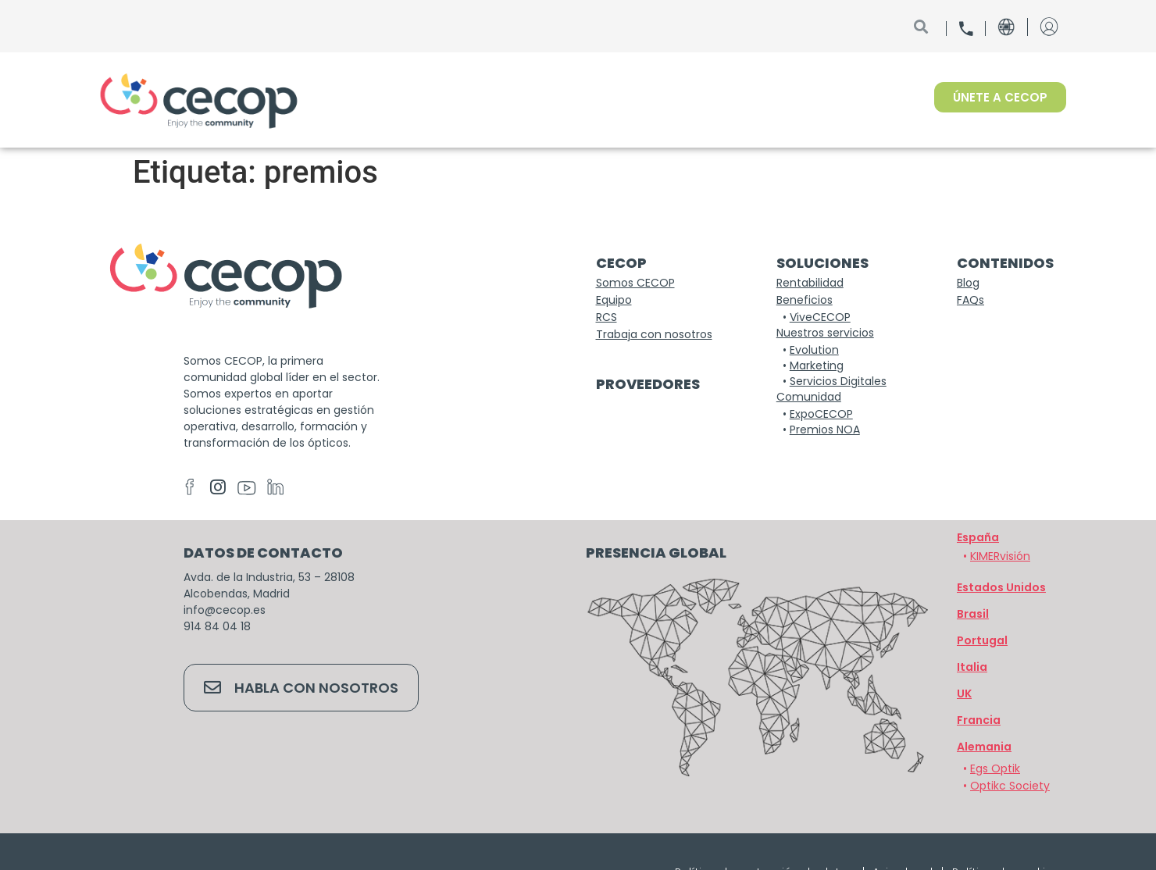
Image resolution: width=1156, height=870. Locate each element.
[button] (984, 746)
